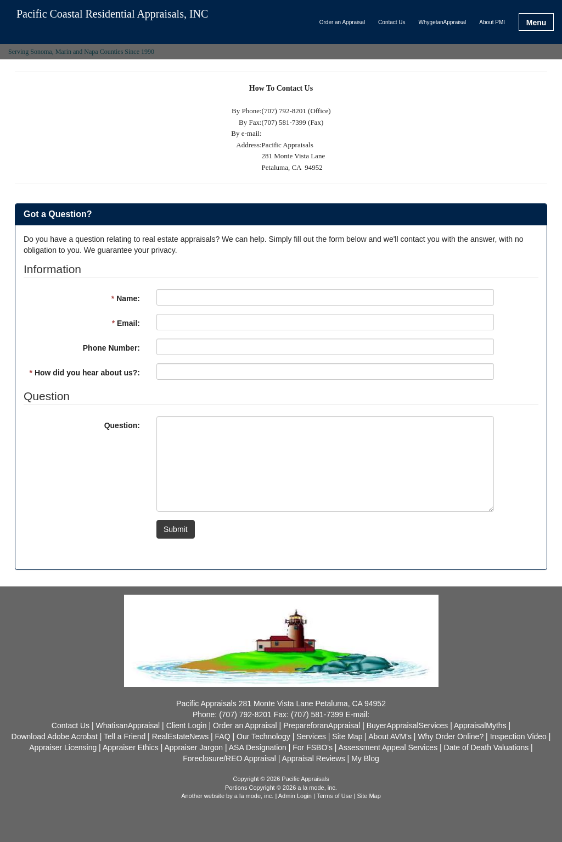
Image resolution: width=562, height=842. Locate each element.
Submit (176, 529)
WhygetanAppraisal (443, 22)
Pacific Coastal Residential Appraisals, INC (112, 14)
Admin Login (295, 796)
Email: (126, 323)
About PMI (492, 22)
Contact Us (391, 22)
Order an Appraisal (342, 22)
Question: (122, 425)
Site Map (368, 796)
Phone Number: (111, 348)
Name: (125, 298)
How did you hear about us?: (85, 372)
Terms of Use (334, 796)
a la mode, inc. (254, 796)
